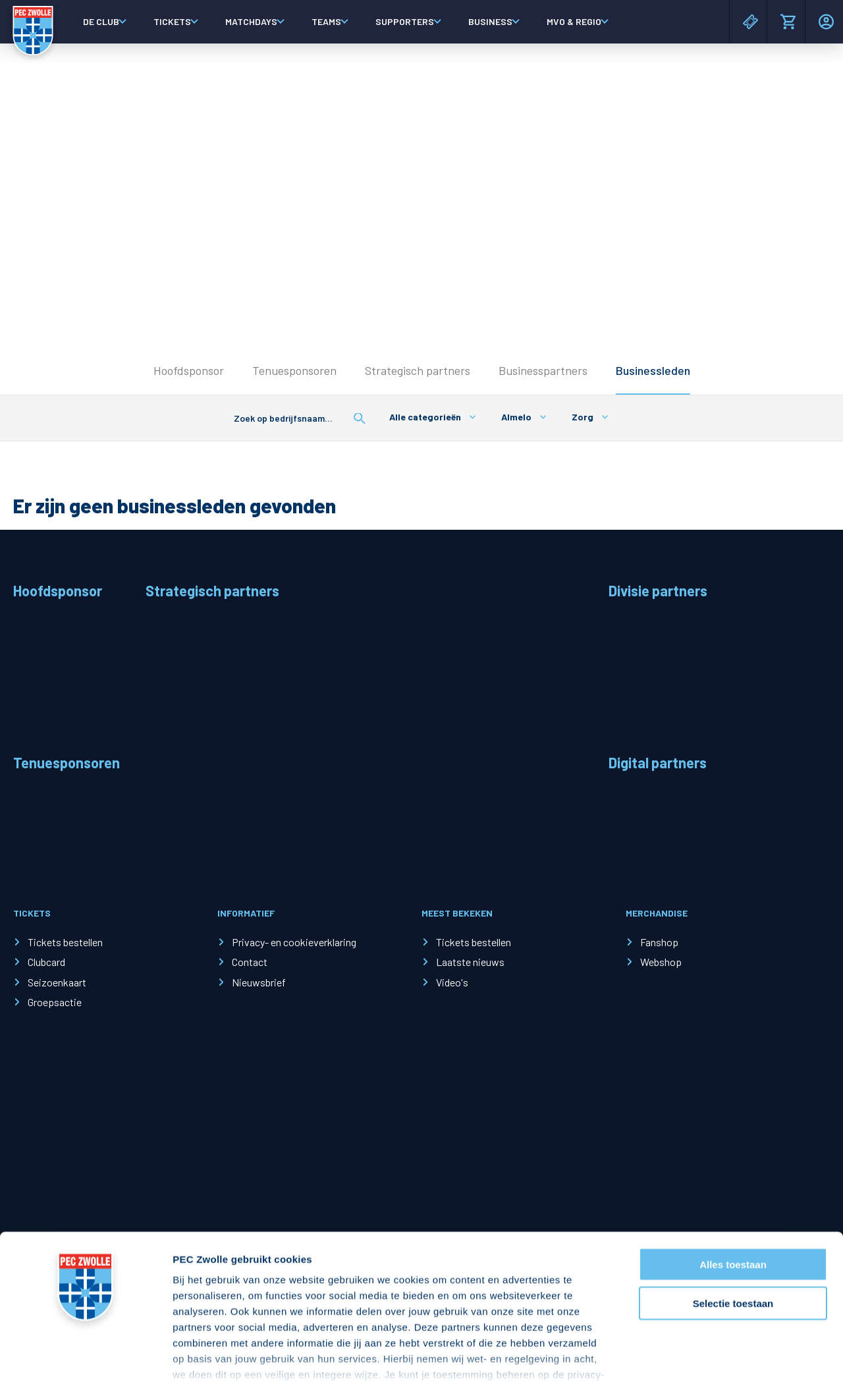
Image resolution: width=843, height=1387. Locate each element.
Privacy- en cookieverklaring (294, 942)
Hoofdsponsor (188, 370)
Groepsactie (55, 1002)
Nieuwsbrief (259, 982)
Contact (249, 961)
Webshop (661, 961)
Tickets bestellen (65, 942)
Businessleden (653, 370)
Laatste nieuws (470, 961)
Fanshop (659, 942)
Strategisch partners (417, 370)
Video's (452, 982)
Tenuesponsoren (294, 370)
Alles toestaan (733, 1183)
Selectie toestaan (733, 1222)
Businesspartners (543, 370)
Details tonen (711, 1361)
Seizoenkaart (57, 982)
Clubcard (46, 961)
